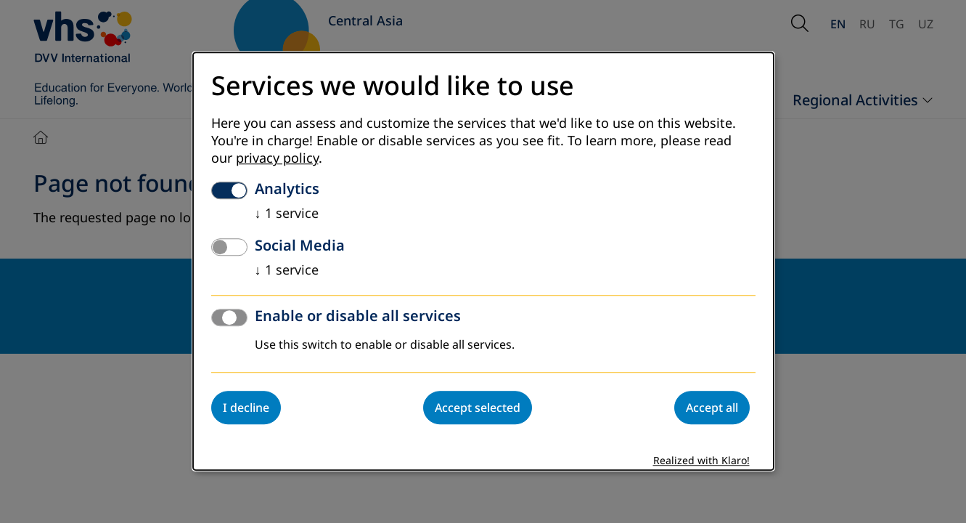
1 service (287, 214)
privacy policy (277, 159)
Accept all (712, 408)
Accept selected (477, 408)
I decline (246, 408)
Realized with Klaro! (701, 461)
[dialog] (483, 261)
